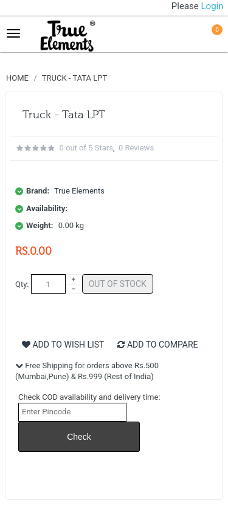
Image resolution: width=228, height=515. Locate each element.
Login (212, 6)
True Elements (79, 190)
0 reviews (136, 147)
